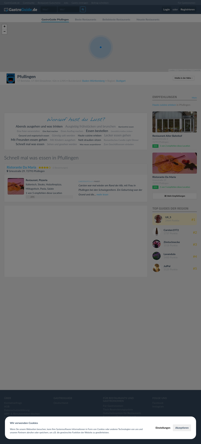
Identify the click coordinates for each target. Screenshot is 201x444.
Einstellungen (163, 427)
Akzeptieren (182, 427)
